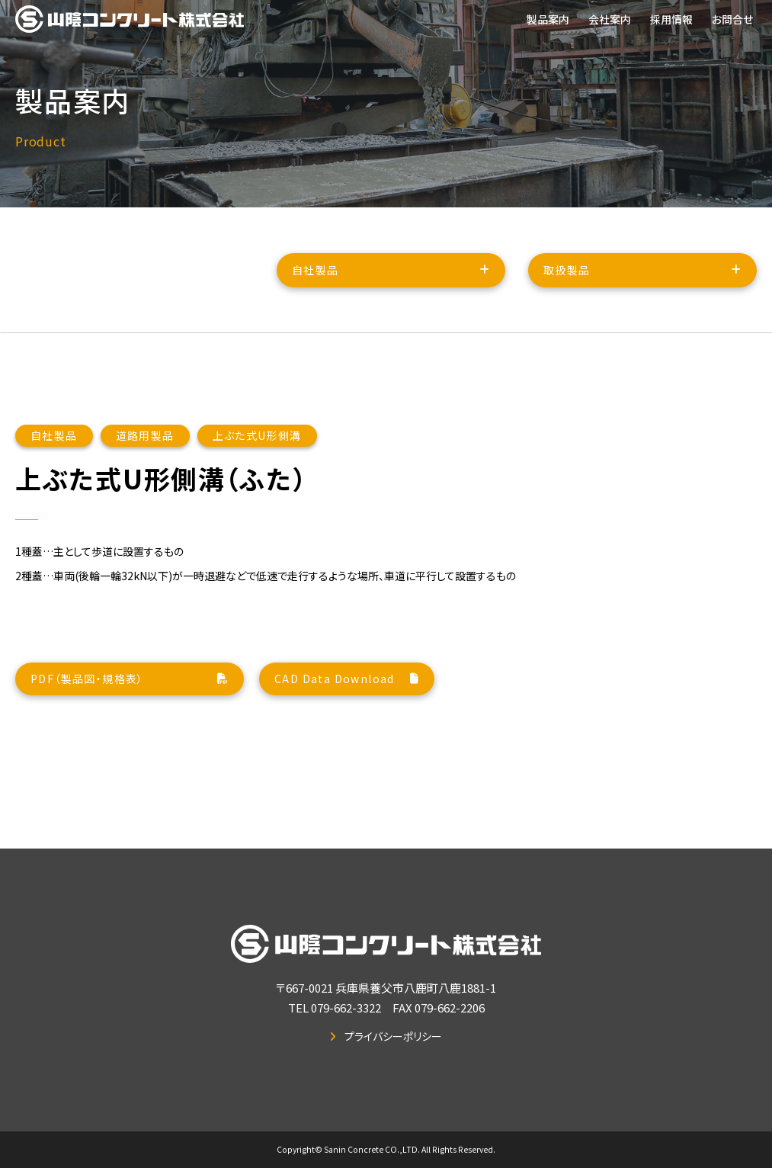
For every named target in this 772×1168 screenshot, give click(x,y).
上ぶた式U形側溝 (257, 510)
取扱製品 (567, 281)
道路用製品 (145, 510)
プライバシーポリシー (393, 1036)
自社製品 (315, 281)
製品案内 (548, 19)
